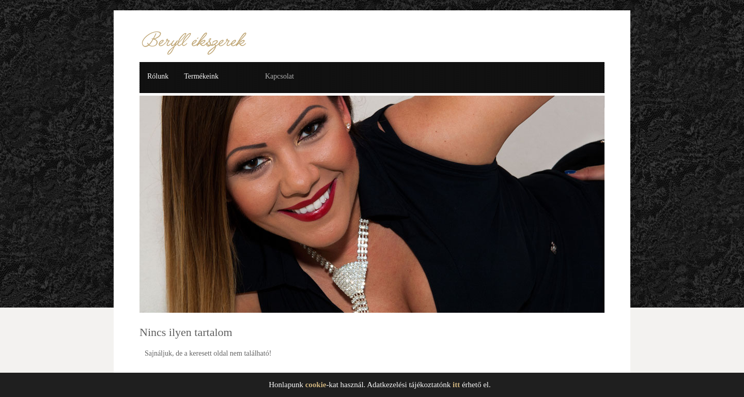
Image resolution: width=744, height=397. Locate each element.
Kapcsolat (279, 76)
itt (456, 384)
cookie (316, 384)
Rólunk (157, 76)
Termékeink (201, 76)
